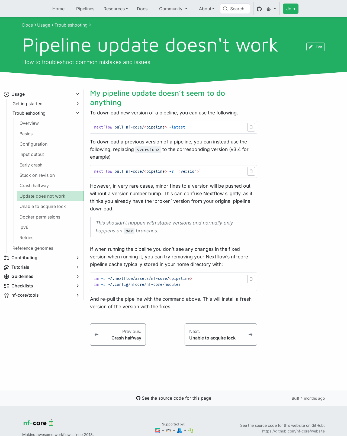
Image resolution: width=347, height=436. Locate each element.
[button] (251, 127)
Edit (315, 46)
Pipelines (85, 8)
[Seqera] (158, 430)
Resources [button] (114, 8)
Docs (142, 8)
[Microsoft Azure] (180, 430)
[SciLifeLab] (190, 430)
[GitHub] (259, 8)
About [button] (205, 8)
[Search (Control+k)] (235, 9)
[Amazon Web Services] (169, 430)
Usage (43, 25)
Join (290, 8)
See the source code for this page (173, 398)
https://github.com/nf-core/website (293, 431)
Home (58, 8)
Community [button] (171, 8)
